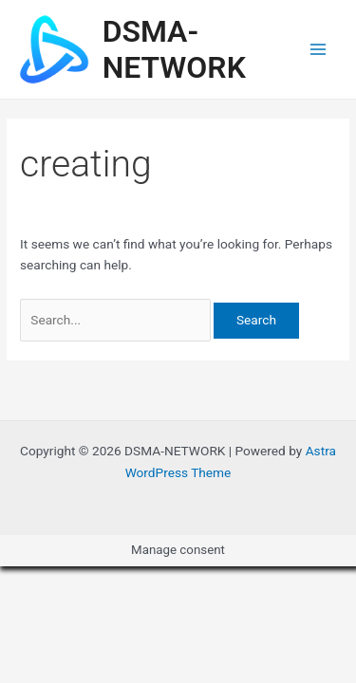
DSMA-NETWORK (174, 49)
